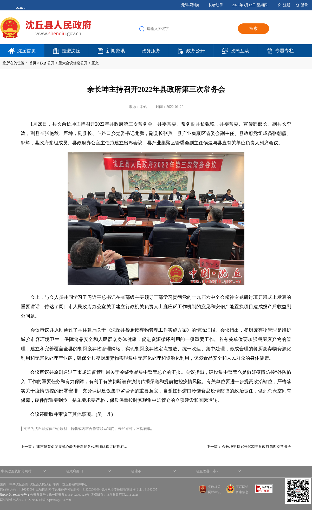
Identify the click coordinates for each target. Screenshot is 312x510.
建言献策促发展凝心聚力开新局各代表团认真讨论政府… (81, 447)
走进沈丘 (71, 50)
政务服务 (151, 50)
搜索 (253, 28)
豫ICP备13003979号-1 (14, 494)
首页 (32, 63)
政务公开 (195, 50)
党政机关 (214, 487)
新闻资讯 (115, 50)
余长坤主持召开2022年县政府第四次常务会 (256, 447)
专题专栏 (284, 50)
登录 (304, 5)
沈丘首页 (26, 50)
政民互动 (240, 50)
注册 (286, 5)
